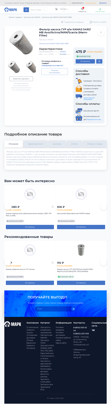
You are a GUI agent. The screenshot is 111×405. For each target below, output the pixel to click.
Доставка (36, 3)
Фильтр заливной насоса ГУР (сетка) (20, 271)
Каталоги (56, 3)
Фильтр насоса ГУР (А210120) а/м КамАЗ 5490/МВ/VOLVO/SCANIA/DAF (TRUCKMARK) (75, 272)
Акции (22, 3)
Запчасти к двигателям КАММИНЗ (45, 365)
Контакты (63, 3)
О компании (8, 3)
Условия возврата (60, 330)
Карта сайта (61, 344)
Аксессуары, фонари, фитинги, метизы (46, 374)
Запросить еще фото (21, 79)
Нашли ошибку (100, 22)
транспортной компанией (89, 98)
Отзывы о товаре (94, 144)
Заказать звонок (90, 3)
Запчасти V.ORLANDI (45, 381)
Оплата (42, 3)
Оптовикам (29, 3)
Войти (104, 3)
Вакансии (49, 3)
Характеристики (35, 144)
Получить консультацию (54, 71)
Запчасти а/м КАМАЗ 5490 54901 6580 (54, 44)
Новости (16, 3)
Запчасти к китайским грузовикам (46, 331)
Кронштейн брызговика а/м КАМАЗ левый (73, 215)
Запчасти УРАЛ (44, 343)
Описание (13, 144)
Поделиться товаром (74, 22)
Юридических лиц (94, 119)
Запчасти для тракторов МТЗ (46, 388)
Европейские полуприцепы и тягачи (47, 357)
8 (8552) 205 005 (81, 335)
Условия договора (60, 335)
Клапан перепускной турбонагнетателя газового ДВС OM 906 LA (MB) (28, 216)
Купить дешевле (94, 52)
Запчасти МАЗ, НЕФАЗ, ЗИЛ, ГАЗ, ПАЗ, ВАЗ (47, 349)
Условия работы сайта (63, 340)
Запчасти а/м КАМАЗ (46, 337)
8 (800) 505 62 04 (77, 3)
